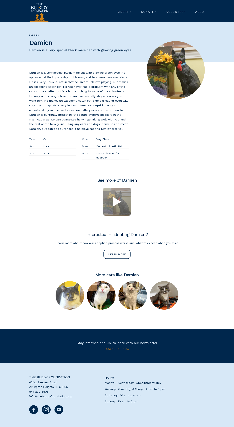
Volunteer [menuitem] (176, 12)
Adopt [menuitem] (123, 12)
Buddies (34, 35)
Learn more (117, 254)
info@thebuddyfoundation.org (50, 396)
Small (46, 153)
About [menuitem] (200, 12)
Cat (45, 139)
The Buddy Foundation (49, 377)
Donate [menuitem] (147, 12)
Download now (117, 349)
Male (46, 146)
